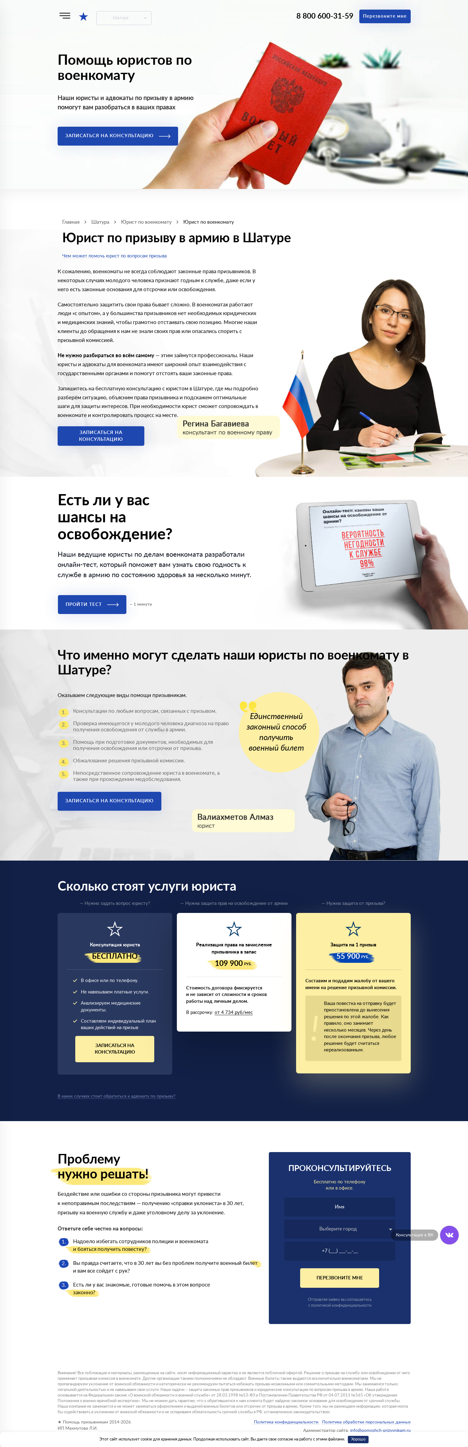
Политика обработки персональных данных (366, 1422)
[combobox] (339, 1229)
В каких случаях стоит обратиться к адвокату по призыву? (116, 1096)
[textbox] (339, 1229)
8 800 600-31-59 (324, 16)
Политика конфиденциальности (286, 1422)
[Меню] (65, 15)
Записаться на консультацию (117, 136)
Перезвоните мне (385, 16)
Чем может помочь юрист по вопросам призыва (114, 256)
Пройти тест (92, 604)
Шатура (121, 18)
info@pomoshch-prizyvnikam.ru (380, 1430)
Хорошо (358, 1439)
